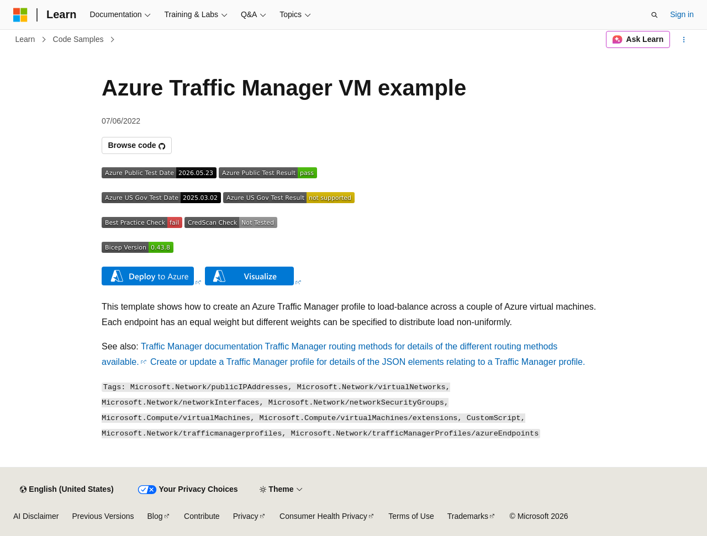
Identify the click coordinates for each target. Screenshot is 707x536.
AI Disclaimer (36, 516)
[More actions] (684, 40)
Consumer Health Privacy (323, 516)
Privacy (245, 516)
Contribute (202, 516)
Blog (155, 516)
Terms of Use (411, 516)
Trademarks (467, 516)
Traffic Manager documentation (202, 346)
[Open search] (654, 15)
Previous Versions (103, 516)
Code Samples (78, 39)
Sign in (682, 14)
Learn (25, 39)
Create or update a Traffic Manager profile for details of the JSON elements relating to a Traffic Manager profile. (367, 362)
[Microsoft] (20, 15)
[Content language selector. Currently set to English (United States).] (66, 489)
